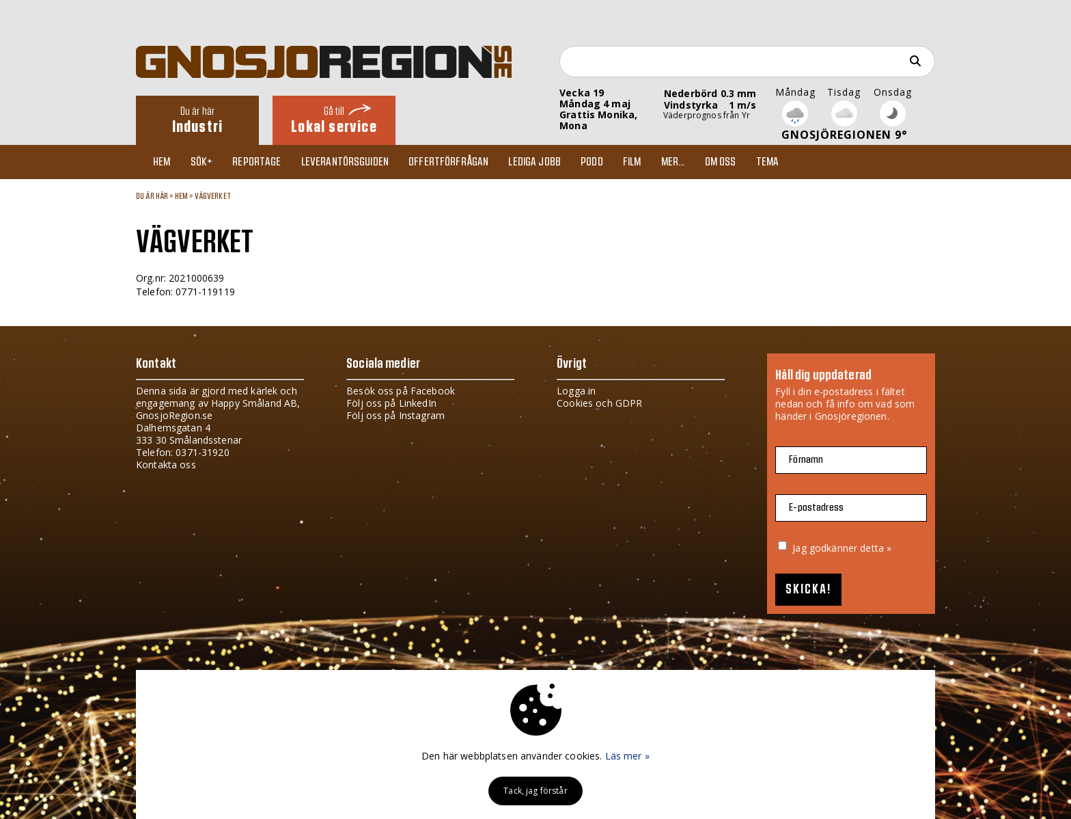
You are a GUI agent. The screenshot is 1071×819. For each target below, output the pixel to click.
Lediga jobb (534, 162)
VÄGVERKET (213, 196)
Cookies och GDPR (599, 403)
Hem (161, 162)
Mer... (673, 162)
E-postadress (816, 507)
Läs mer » (627, 755)
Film (632, 162)
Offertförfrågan (448, 162)
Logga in (576, 390)
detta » (875, 547)
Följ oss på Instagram (395, 415)
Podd (592, 162)
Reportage (256, 162)
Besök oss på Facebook (400, 390)
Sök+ (202, 162)
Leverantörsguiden (345, 162)
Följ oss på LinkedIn (391, 403)
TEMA (767, 162)
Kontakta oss (166, 464)
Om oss (720, 162)
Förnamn (806, 460)
